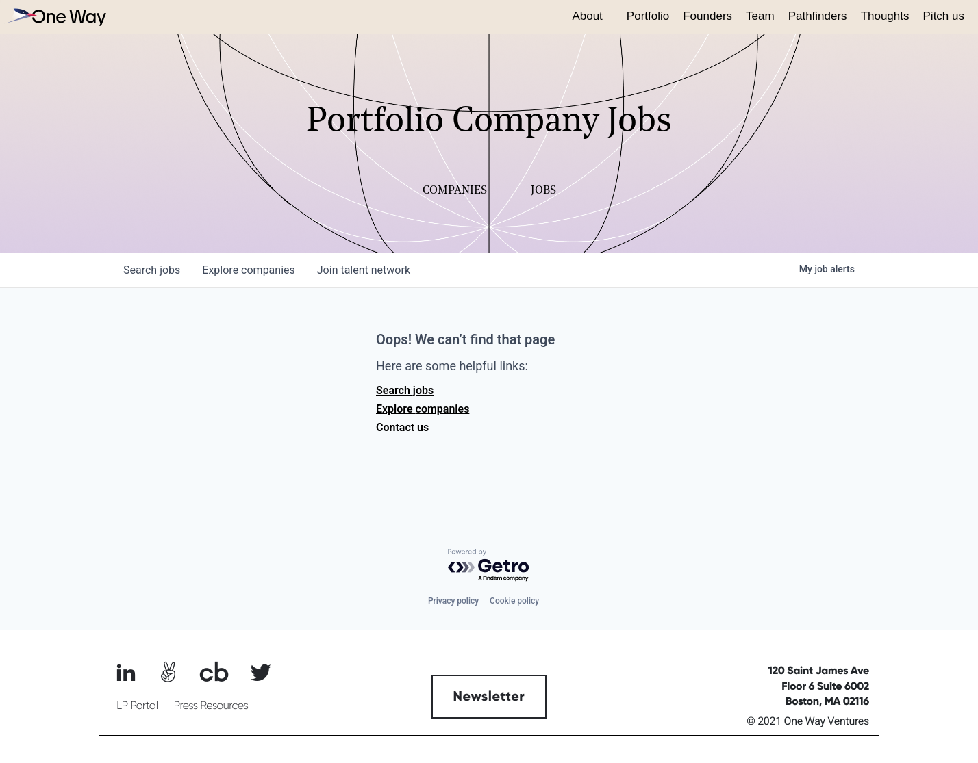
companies (248, 269)
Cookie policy (514, 601)
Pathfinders (817, 16)
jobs (151, 269)
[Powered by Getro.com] (489, 565)
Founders (707, 16)
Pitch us (943, 16)
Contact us (402, 427)
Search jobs (405, 390)
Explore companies (422, 408)
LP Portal (137, 705)
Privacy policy (453, 601)
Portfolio (648, 16)
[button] (592, 17)
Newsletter (489, 696)
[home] (54, 17)
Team (760, 16)
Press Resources (211, 705)
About (587, 16)
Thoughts (885, 16)
